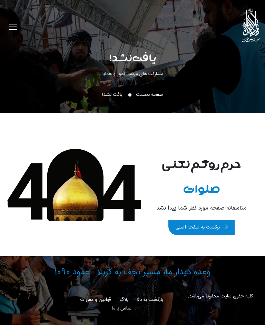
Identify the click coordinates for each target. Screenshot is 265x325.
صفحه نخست (149, 95)
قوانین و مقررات (95, 300)
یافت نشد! (133, 57)
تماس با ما (121, 308)
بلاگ (123, 300)
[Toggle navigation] (12, 27)
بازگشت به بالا (150, 300)
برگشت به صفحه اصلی (201, 227)
